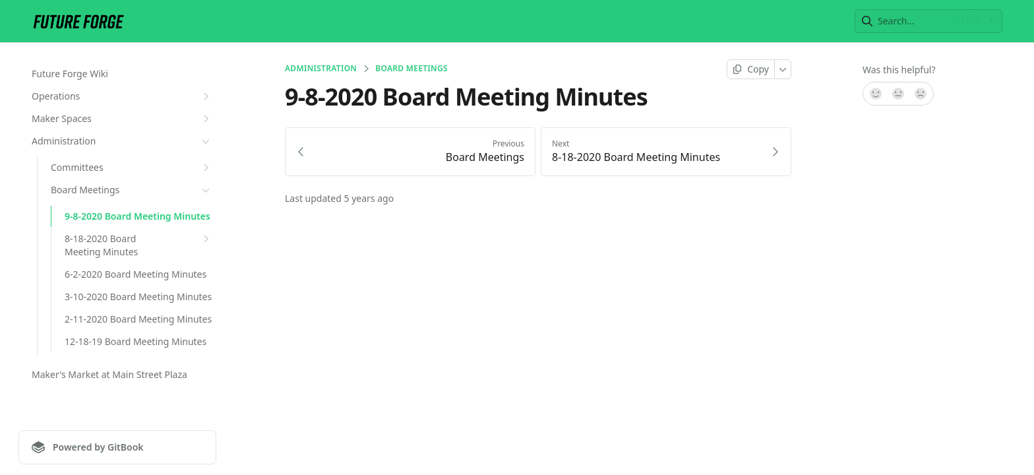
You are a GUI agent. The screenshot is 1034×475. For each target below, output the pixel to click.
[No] (921, 93)
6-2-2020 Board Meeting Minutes (135, 274)
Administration (122, 141)
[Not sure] (898, 93)
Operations (122, 96)
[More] (783, 69)
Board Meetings (131, 190)
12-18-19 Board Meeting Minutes (135, 341)
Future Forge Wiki (70, 73)
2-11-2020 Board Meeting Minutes (138, 319)
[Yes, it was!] (875, 93)
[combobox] (915, 21)
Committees (131, 167)
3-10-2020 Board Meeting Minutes (138, 296)
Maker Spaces (122, 118)
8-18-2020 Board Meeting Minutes (138, 245)
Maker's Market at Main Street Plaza (109, 374)
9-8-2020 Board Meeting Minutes (137, 216)
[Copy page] (751, 69)
